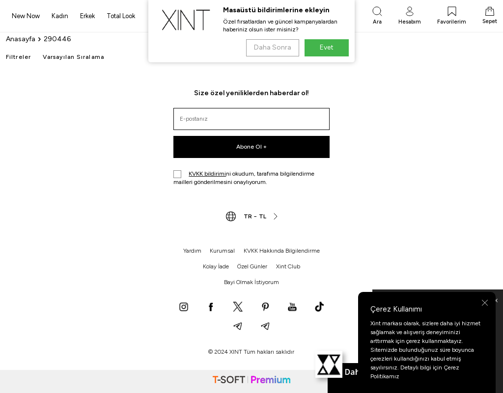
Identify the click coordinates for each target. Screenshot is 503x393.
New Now (26, 16)
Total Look (121, 16)
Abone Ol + (251, 146)
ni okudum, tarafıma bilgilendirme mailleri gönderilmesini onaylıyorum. (243, 177)
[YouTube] (292, 308)
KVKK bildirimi (207, 173)
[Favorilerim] (451, 16)
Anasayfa (20, 39)
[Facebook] (211, 308)
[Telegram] (238, 327)
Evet (327, 47)
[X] (238, 308)
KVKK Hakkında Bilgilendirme (282, 250)
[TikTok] (319, 308)
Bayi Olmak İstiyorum (251, 282)
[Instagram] (184, 308)
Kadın (60, 16)
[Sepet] (489, 16)
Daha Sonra (272, 47)
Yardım (192, 250)
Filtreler (18, 56)
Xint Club (288, 266)
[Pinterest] (265, 308)
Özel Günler (252, 266)
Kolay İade (216, 266)
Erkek (87, 16)
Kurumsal (222, 250)
